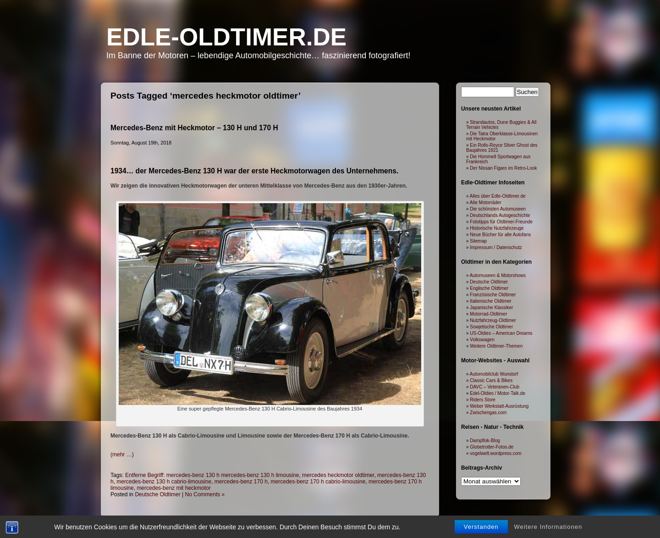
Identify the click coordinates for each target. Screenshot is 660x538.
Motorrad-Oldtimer (488, 313)
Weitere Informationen (548, 528)
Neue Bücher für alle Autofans (500, 234)
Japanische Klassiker (491, 307)
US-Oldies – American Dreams (501, 333)
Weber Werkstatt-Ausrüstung (499, 406)
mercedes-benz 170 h (241, 481)
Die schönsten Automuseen (498, 208)
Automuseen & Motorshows (498, 275)
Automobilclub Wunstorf (494, 374)
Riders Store (482, 399)
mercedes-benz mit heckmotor (173, 488)
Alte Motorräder (485, 202)
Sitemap (478, 241)
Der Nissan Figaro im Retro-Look (503, 168)
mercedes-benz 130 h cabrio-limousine (163, 481)
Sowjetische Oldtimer (491, 326)
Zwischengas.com (488, 412)
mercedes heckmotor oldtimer (338, 475)
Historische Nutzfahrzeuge (496, 228)
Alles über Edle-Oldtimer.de (498, 196)
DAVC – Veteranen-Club (494, 386)
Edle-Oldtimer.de (226, 36)
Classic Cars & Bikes (491, 380)
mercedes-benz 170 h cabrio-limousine (318, 481)
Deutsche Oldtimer (157, 494)
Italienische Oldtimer (491, 301)
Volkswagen (482, 339)
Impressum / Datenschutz (496, 247)
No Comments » (205, 494)
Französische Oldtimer (493, 294)
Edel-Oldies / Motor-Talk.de (497, 393)
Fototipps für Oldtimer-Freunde (501, 221)
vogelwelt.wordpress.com (495, 453)
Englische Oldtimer (489, 288)
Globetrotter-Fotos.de (491, 446)
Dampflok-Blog (485, 440)
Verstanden (481, 528)
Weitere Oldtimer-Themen (496, 346)
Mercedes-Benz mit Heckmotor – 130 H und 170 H (194, 128)
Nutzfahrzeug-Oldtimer (493, 320)
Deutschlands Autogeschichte (500, 215)
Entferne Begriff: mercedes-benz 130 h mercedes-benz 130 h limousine (212, 475)
